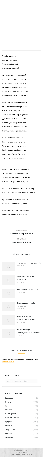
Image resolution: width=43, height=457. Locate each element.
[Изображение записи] (8, 266)
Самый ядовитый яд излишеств (25, 277)
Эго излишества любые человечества (26, 304)
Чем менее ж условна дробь (29, 263)
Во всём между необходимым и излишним (28, 331)
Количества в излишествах (28, 289)
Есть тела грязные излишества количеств (26, 317)
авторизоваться (8, 362)
